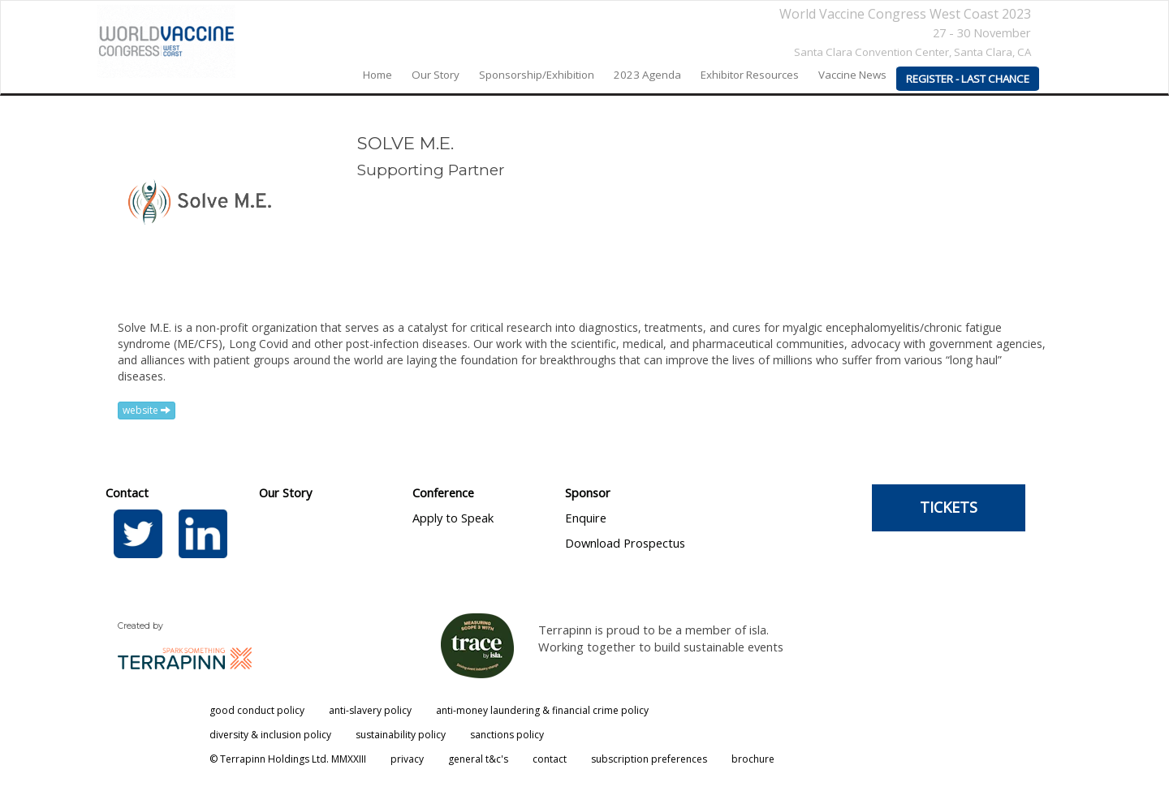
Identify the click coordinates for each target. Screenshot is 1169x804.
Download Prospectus (625, 543)
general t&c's (478, 759)
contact (550, 759)
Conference (443, 492)
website (146, 410)
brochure (752, 759)
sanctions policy (507, 735)
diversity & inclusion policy (270, 735)
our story (435, 74)
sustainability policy (401, 735)
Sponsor (587, 492)
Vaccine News (852, 74)
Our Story (285, 492)
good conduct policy (256, 710)
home (377, 74)
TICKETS (948, 507)
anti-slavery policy (370, 710)
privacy (407, 759)
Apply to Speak (453, 517)
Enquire (585, 517)
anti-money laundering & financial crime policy (542, 710)
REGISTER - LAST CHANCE (967, 78)
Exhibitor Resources (750, 74)
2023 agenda (647, 74)
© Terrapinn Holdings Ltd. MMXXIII (287, 759)
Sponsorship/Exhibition (536, 74)
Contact (127, 492)
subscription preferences (649, 759)
